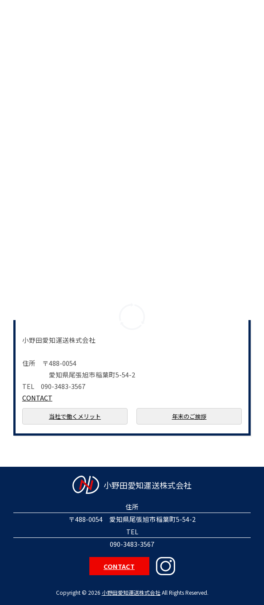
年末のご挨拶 (189, 416)
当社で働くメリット (75, 416)
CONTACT (37, 397)
